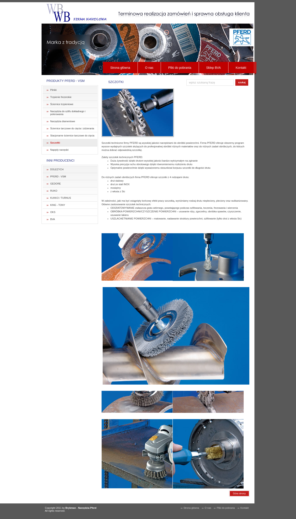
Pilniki (53, 90)
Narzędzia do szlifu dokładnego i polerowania (67, 113)
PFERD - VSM (58, 176)
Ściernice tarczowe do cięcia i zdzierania (72, 128)
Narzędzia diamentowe (62, 121)
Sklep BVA (213, 67)
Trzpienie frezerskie (61, 97)
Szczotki (55, 142)
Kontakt (241, 67)
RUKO (53, 190)
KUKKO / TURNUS (60, 198)
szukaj (242, 82)
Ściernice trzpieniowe (61, 104)
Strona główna (120, 67)
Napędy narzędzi (59, 149)
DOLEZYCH (57, 169)
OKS (52, 212)
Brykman (70, 508)
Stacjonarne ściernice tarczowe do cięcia (72, 135)
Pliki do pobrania (179, 67)
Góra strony (239, 493)
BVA (52, 219)
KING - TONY (57, 205)
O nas (149, 67)
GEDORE (55, 183)
